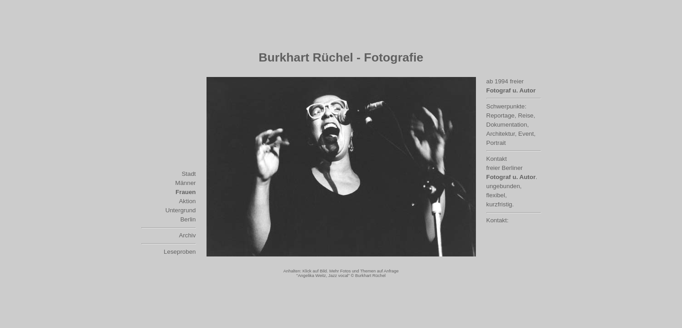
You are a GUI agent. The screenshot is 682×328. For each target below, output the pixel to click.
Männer (185, 182)
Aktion (187, 201)
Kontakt (496, 158)
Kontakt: (497, 220)
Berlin (188, 219)
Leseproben (180, 251)
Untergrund (180, 210)
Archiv (187, 235)
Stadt (188, 173)
